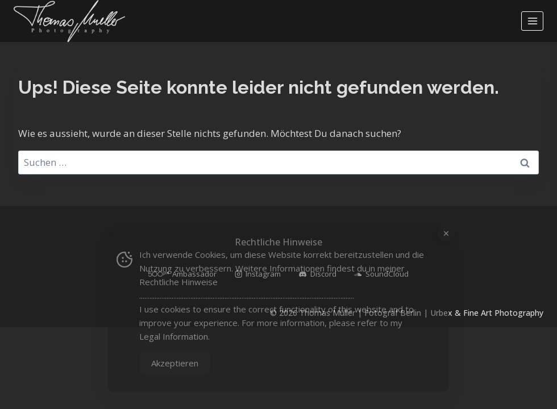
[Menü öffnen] (532, 20)
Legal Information (173, 336)
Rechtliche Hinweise (178, 281)
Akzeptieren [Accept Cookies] (174, 363)
